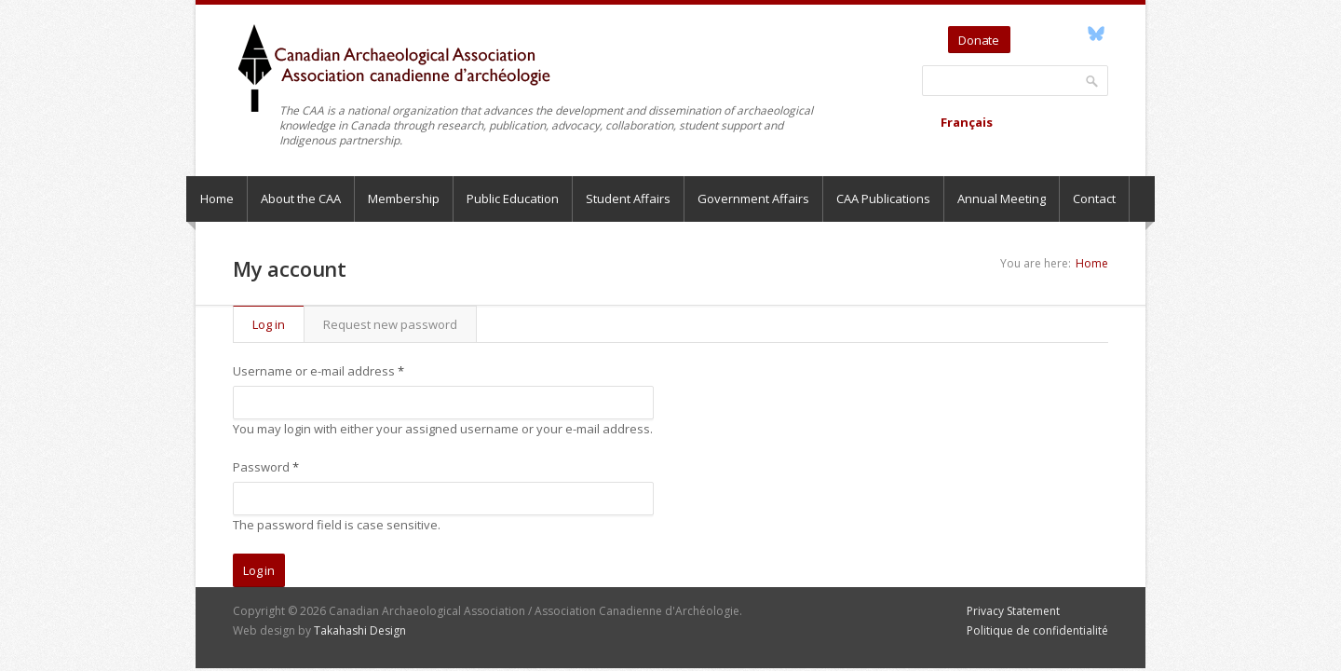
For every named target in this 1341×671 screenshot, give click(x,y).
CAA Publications (883, 198)
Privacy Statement (1013, 611)
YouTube (1052, 33)
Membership (404, 198)
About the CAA (301, 198)
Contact (1094, 198)
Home (217, 198)
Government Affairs (753, 198)
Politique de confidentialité (1037, 630)
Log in (278, 324)
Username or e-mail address (318, 371)
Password (266, 467)
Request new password (390, 324)
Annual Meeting (1001, 198)
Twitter (1027, 33)
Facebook (1074, 33)
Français (967, 122)
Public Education (513, 198)
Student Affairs (628, 198)
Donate (978, 40)
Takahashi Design (360, 630)
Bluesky (1095, 33)
